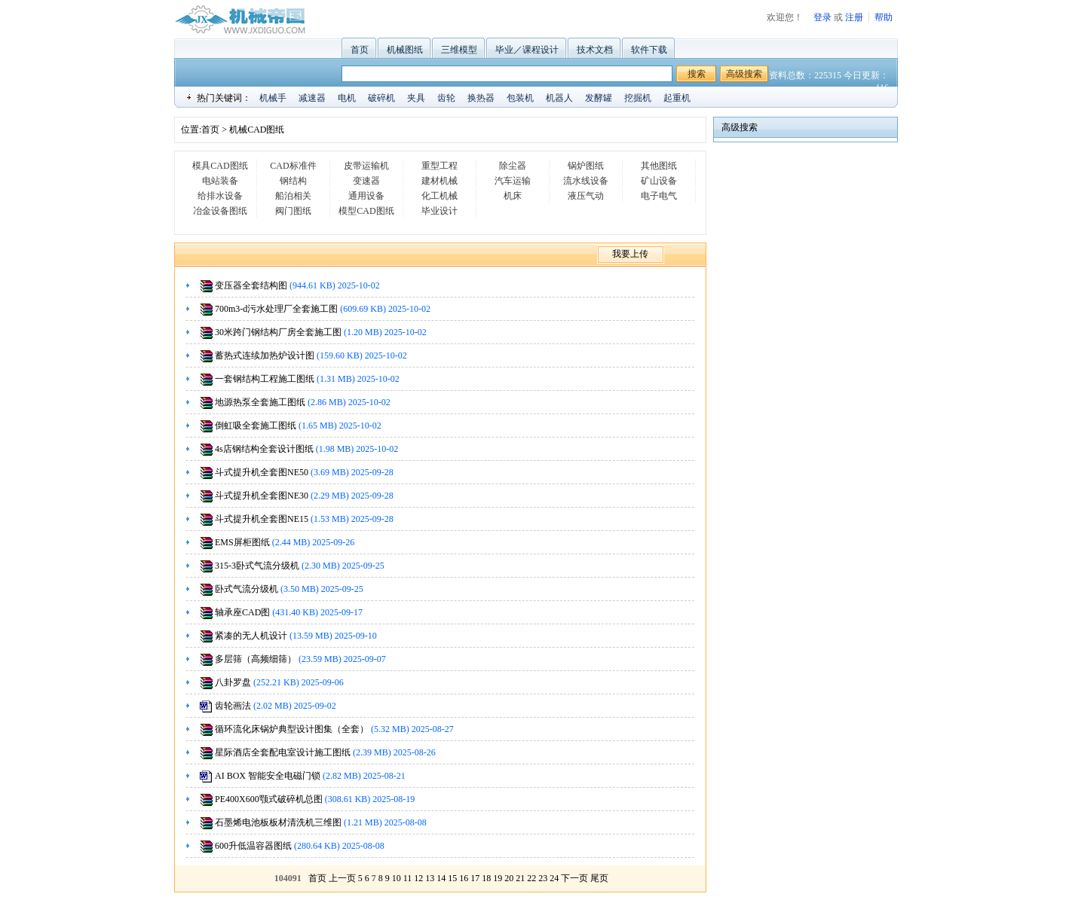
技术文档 (595, 49)
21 (520, 878)
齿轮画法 (233, 705)
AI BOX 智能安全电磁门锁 (267, 775)
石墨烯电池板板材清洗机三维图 (278, 822)
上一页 (342, 878)
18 (486, 878)
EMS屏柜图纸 (242, 542)
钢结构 (293, 180)
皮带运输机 (366, 165)
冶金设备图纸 (220, 211)
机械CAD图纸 (256, 129)
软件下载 (649, 49)
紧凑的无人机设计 (251, 635)
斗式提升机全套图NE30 (261, 495)
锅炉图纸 (586, 165)
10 (396, 878)
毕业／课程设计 (527, 49)
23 (542, 878)
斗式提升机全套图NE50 (261, 472)
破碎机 (381, 98)
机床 (513, 196)
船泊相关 (293, 196)
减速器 (312, 98)
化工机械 (439, 196)
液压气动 (586, 196)
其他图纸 (659, 165)
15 (452, 878)
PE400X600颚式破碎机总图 (269, 799)
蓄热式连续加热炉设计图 (264, 355)
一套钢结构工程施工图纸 (264, 379)
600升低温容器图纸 (253, 846)
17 (474, 878)
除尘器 (512, 165)
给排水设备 (220, 196)
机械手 (272, 98)
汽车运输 (513, 180)
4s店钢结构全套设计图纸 (264, 449)
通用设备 (366, 196)
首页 (360, 49)
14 (441, 878)
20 (508, 878)
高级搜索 (744, 74)
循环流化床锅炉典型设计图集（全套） (292, 729)
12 (418, 878)
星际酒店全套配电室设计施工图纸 (283, 752)
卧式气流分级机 (246, 589)
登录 (822, 17)
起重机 (677, 98)
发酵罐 (598, 98)
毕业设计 (439, 211)
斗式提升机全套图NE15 (261, 519)
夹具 (416, 98)
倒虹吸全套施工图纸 (255, 425)
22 (531, 878)
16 (463, 878)
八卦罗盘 (233, 682)
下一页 (574, 878)
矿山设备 (659, 180)
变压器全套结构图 (251, 285)
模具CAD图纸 (219, 165)
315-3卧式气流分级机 (257, 565)
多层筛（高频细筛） (255, 659)
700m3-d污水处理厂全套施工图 (276, 309)
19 (497, 878)
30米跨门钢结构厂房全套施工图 (278, 332)
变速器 (366, 180)
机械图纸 (405, 49)
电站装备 (220, 180)
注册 (854, 17)
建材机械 (439, 180)
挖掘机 (637, 98)
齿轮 (446, 98)
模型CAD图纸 (366, 211)
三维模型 (459, 49)
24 (554, 878)
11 (407, 878)
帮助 (883, 17)
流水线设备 (585, 180)
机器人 (559, 98)
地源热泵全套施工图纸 (260, 402)
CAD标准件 (293, 165)
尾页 (599, 878)
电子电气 (659, 196)
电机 (347, 98)
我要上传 (630, 254)
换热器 (481, 98)
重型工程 (439, 165)
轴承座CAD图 (242, 612)
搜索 (697, 74)
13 (429, 878)
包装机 (520, 98)
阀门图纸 (293, 211)
